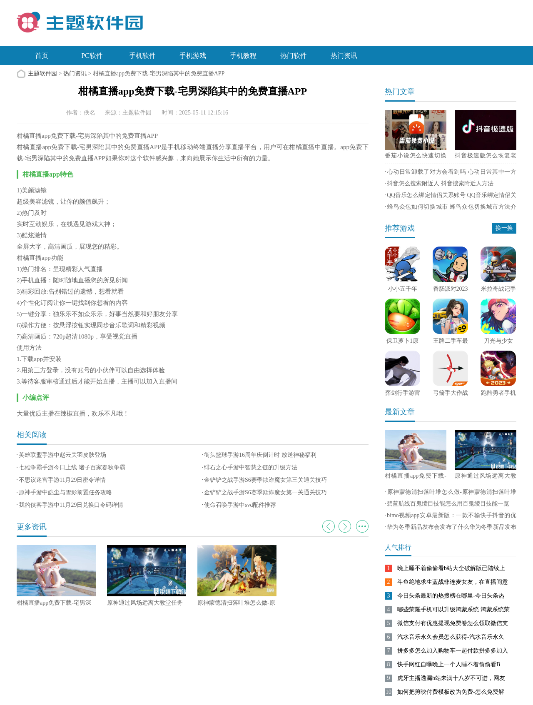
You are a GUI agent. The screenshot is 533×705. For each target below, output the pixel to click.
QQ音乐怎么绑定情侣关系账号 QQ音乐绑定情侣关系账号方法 (450, 196)
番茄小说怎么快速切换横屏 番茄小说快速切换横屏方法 (415, 157)
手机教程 (243, 55)
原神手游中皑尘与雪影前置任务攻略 (65, 492)
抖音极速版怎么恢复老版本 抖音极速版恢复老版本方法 (485, 157)
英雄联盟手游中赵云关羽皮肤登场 (62, 455)
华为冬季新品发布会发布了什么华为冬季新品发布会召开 (450, 528)
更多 (362, 526)
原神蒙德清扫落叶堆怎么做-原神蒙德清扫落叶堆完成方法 (450, 493)
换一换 (504, 228)
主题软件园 (42, 73)
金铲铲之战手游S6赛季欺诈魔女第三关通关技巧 (265, 480)
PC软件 (92, 55)
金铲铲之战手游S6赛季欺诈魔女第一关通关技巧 (265, 492)
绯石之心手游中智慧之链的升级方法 (250, 467)
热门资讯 (344, 55)
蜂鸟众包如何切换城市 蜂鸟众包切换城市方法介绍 (450, 208)
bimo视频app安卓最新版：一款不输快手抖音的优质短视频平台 (450, 516)
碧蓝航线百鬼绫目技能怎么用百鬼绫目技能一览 (448, 504)
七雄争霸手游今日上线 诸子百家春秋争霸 (72, 467)
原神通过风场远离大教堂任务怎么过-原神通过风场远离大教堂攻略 (485, 477)
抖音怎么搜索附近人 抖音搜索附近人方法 (440, 183)
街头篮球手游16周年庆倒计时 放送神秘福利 (260, 455)
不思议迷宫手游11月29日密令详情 (62, 480)
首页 (41, 55)
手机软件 (142, 55)
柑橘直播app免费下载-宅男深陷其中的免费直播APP (415, 477)
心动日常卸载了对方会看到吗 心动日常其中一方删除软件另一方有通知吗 (450, 173)
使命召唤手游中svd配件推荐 (240, 505)
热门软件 (293, 55)
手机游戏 (192, 55)
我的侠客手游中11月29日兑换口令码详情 (71, 505)
